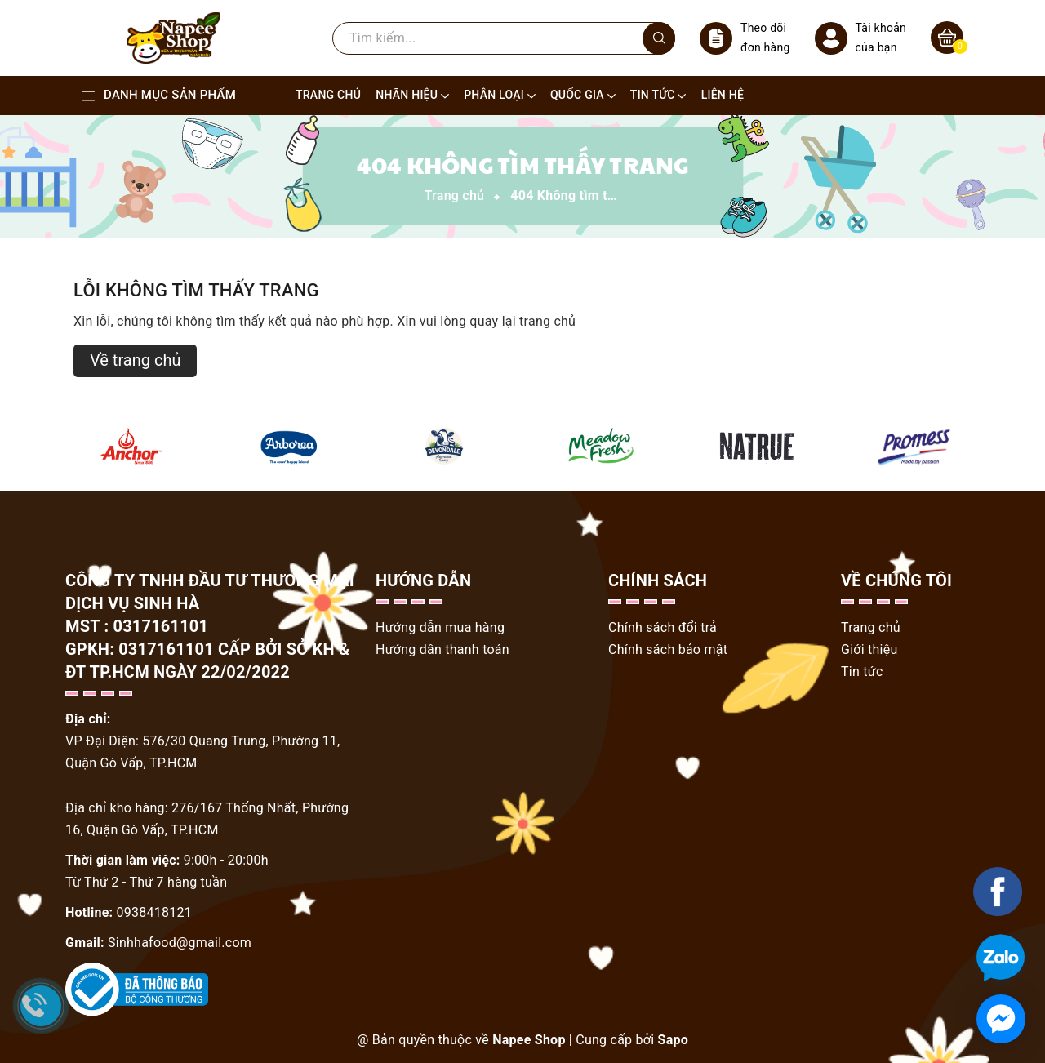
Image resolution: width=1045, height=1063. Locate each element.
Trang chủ (870, 627)
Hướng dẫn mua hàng (440, 627)
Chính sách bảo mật (667, 649)
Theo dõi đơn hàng (745, 38)
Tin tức (862, 671)
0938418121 (154, 912)
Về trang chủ (135, 360)
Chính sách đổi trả (662, 627)
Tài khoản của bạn (860, 38)
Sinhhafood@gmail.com (179, 942)
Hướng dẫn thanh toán (442, 649)
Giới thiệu (869, 649)
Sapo (673, 1039)
